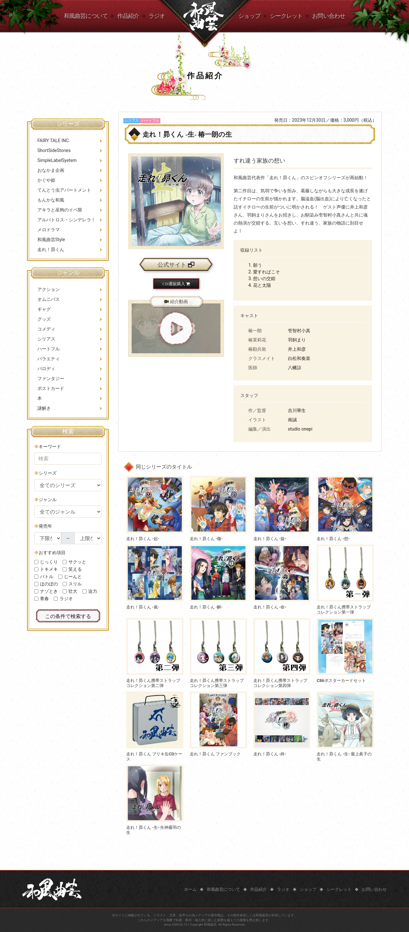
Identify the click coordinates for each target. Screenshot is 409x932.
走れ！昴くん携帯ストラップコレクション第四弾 (280, 683)
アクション (48, 289)
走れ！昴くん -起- (142, 538)
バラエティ (48, 358)
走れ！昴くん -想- (333, 538)
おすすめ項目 (52, 552)
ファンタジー (50, 378)
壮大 (72, 591)
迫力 (92, 591)
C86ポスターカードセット (341, 680)
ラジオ (157, 16)
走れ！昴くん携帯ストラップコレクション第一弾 (344, 610)
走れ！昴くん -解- (206, 607)
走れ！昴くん (50, 249)
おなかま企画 (50, 170)
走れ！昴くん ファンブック (215, 754)
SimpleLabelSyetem (57, 160)
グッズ (44, 319)
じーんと (73, 576)
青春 (44, 598)
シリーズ (48, 473)
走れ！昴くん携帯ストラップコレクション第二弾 (153, 683)
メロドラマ (48, 229)
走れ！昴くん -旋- (269, 538)
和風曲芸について (86, 16)
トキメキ (49, 569)
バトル (46, 576)
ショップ (249, 16)
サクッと (77, 561)
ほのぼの (49, 583)
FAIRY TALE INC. (53, 140)
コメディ (46, 329)
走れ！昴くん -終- (269, 754)
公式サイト (176, 265)
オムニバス (48, 299)
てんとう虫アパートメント (64, 190)
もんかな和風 (50, 199)
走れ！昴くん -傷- (206, 538)
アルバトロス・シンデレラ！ (66, 219)
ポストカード (50, 388)
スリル (75, 583)
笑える (75, 569)
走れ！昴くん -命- (269, 607)
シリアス (46, 338)
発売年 (45, 526)
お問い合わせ (328, 16)
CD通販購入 (176, 283)
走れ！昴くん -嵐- (142, 607)
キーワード (50, 446)
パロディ (46, 368)
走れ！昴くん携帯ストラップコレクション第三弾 (217, 683)
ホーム (190, 889)
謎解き (44, 408)
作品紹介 (128, 16)
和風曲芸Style (51, 239)
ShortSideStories (54, 150)
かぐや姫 (46, 180)
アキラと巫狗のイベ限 (59, 209)
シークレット (286, 16)
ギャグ (44, 309)
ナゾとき (49, 591)
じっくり (49, 561)
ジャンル (48, 499)
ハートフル (48, 348)
